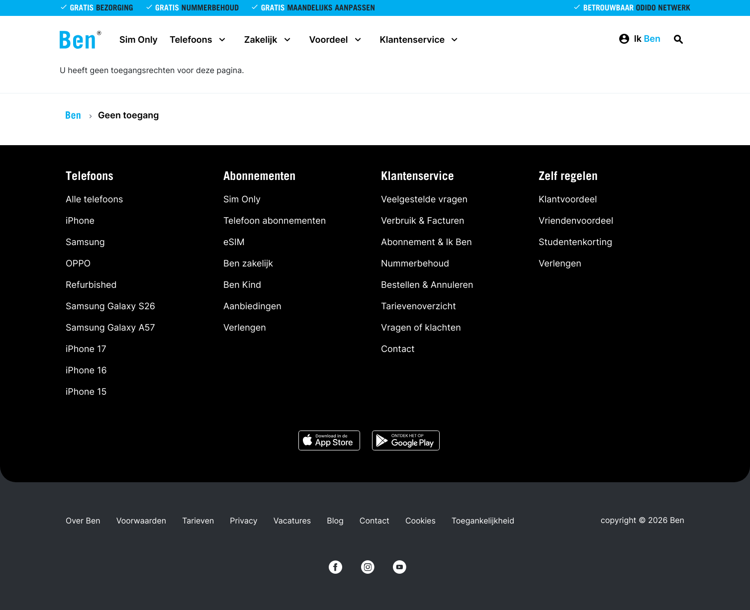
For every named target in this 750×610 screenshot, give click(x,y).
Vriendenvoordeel (576, 221)
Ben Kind (242, 285)
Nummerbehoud (415, 264)
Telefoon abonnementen (274, 221)
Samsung (85, 242)
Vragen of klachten (421, 328)
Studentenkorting (575, 242)
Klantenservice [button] (420, 40)
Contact (398, 349)
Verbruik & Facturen (423, 221)
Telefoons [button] (199, 40)
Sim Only (138, 40)
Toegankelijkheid (483, 520)
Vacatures (292, 520)
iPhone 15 (86, 392)
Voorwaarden (141, 520)
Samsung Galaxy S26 (110, 306)
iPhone (80, 221)
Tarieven (198, 520)
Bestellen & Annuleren (427, 285)
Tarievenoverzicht (418, 306)
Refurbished (91, 285)
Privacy (243, 520)
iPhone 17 (86, 349)
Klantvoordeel (568, 199)
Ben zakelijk (248, 264)
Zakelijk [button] (268, 40)
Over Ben (83, 520)
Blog (335, 520)
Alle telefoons (94, 199)
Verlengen (244, 328)
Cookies (420, 520)
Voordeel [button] (336, 40)
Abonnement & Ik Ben (426, 242)
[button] (639, 39)
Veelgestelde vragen (424, 199)
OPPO (78, 264)
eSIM (234, 242)
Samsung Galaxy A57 (110, 328)
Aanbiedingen (252, 306)
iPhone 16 (86, 370)
